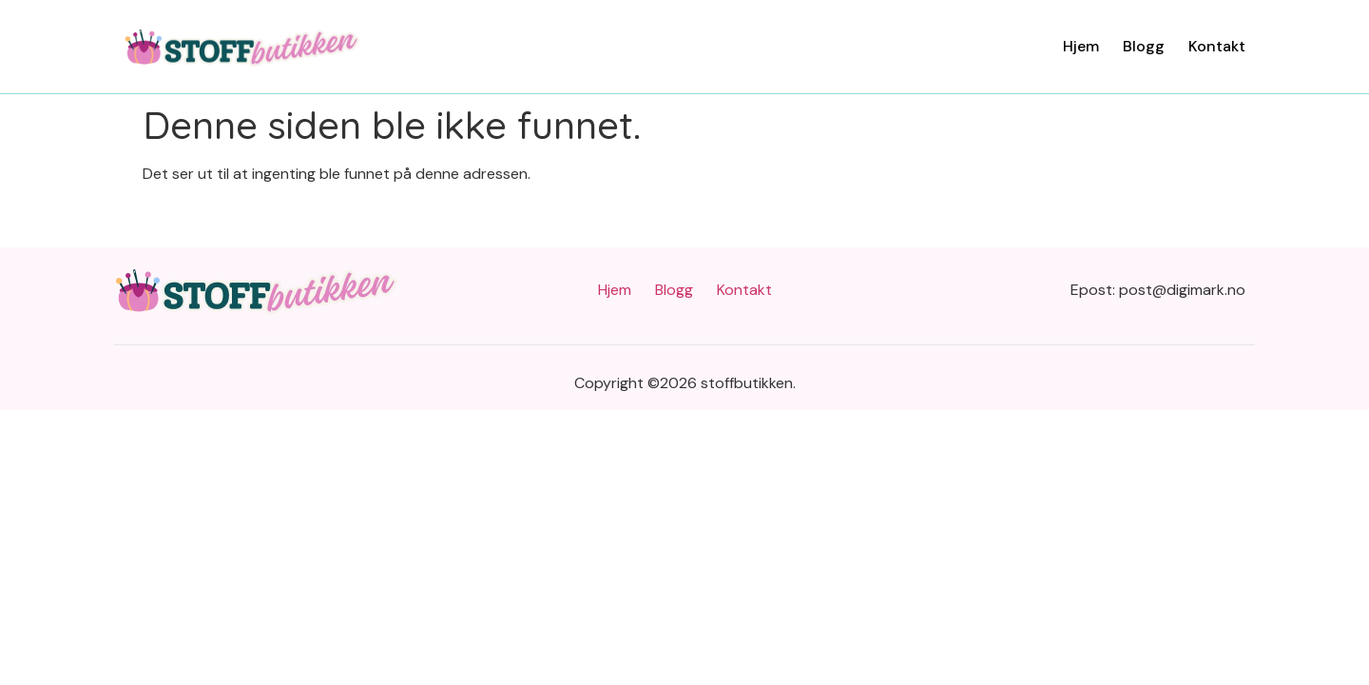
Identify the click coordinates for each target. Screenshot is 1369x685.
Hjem (1081, 46)
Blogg (1144, 46)
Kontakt (1216, 46)
